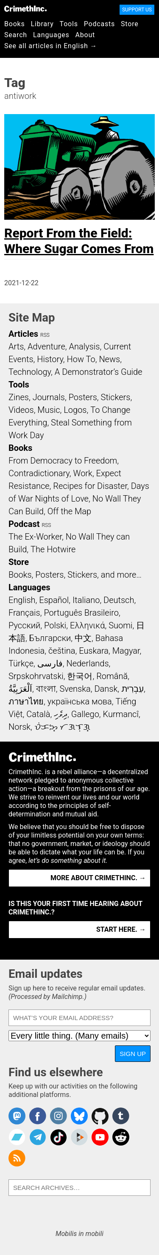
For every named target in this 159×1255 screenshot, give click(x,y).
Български (50, 638)
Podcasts (99, 24)
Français (24, 613)
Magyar (126, 651)
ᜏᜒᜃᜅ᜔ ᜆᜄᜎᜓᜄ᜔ (62, 727)
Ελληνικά (87, 625)
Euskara (94, 651)
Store (129, 24)
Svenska (74, 689)
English (22, 600)
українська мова (79, 701)
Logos (75, 410)
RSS (45, 335)
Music (48, 410)
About (85, 35)
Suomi (120, 625)
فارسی (50, 663)
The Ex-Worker (35, 537)
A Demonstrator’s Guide (98, 372)
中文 (83, 638)
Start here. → (121, 929)
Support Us (137, 10)
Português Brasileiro (81, 613)
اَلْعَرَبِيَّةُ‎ (20, 689)
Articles (23, 334)
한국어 (79, 676)
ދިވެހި (60, 714)
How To (81, 359)
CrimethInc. (25, 8)
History (50, 359)
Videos (21, 410)
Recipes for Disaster (90, 486)
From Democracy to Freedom (62, 461)
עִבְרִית (132, 689)
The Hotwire (53, 549)
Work (82, 473)
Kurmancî (121, 714)
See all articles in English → (50, 46)
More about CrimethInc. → (98, 878)
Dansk (105, 689)
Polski (55, 625)
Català (38, 714)
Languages (51, 35)
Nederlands (87, 663)
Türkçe (20, 663)
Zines (18, 397)
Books (14, 24)
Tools (69, 24)
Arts (16, 346)
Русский (24, 625)
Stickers (116, 397)
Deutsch (118, 600)
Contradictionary (39, 473)
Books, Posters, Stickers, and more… (75, 575)
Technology (29, 372)
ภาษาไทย (26, 701)
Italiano (86, 600)
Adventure (46, 346)
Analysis (84, 346)
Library (42, 24)
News (109, 359)
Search (15, 35)
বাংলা (46, 689)
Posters (83, 397)
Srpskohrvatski (36, 676)
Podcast (23, 524)
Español (54, 600)
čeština (61, 651)
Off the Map (69, 511)
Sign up (133, 1053)
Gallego (85, 714)
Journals (49, 397)
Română (112, 676)
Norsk (19, 727)
